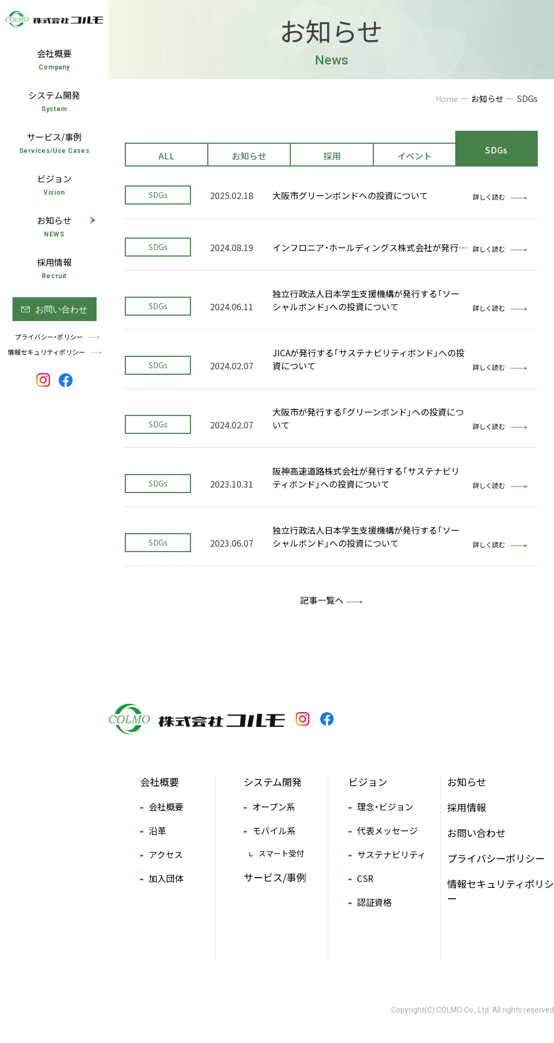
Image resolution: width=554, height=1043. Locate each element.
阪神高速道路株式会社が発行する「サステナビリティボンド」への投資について (366, 477)
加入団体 (166, 878)
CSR (365, 878)
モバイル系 (274, 830)
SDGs (496, 149)
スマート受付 (281, 853)
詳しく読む (500, 197)
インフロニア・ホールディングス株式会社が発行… (369, 247)
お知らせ (249, 155)
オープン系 (273, 806)
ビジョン (367, 782)
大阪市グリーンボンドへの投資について (350, 195)
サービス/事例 (275, 877)
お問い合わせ (476, 833)
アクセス (166, 854)
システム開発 (273, 782)
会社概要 (159, 782)
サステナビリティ (391, 854)
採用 (332, 155)
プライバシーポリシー (496, 858)
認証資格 (374, 901)
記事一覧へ (321, 599)
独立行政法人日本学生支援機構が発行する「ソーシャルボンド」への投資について (366, 300)
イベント (414, 155)
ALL (166, 155)
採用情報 (466, 807)
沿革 (157, 830)
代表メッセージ (387, 830)
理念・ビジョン (385, 806)
